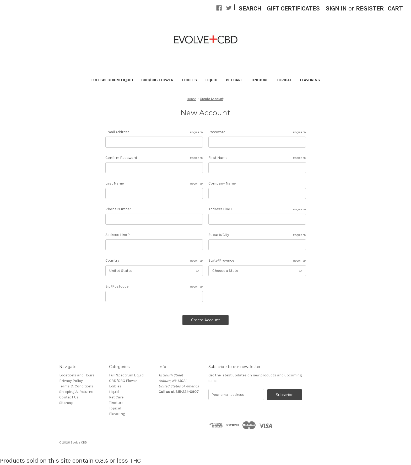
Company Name (222, 183)
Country (154, 260)
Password (257, 132)
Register (370, 8)
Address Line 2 (117, 234)
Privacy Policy (71, 381)
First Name (257, 157)
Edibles (189, 80)
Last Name (154, 183)
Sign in (336, 8)
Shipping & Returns (76, 392)
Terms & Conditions (76, 386)
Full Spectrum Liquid (112, 80)
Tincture (259, 80)
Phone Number (118, 209)
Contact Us (69, 397)
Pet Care (234, 80)
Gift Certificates (293, 8)
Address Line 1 (257, 209)
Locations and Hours (77, 375)
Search (250, 8)
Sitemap (66, 403)
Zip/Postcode (154, 286)
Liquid (211, 80)
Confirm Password (154, 157)
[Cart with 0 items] (395, 8)
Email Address (154, 132)
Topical (284, 80)
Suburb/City (257, 234)
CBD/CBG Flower (157, 80)
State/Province (257, 260)
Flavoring (310, 80)
